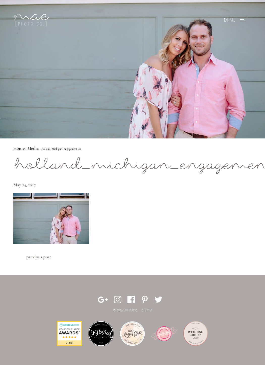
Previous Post (38, 257)
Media (33, 148)
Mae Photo (32, 20)
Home (19, 148)
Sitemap (147, 310)
